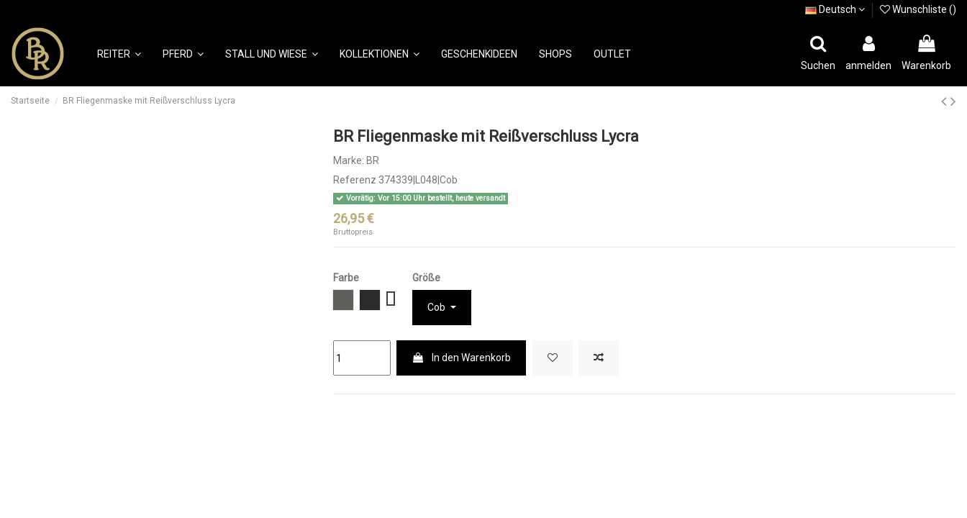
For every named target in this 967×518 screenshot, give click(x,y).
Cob (437, 307)
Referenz (354, 180)
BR (372, 160)
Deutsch (835, 9)
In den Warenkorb (461, 357)
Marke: (348, 160)
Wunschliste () (918, 9)
